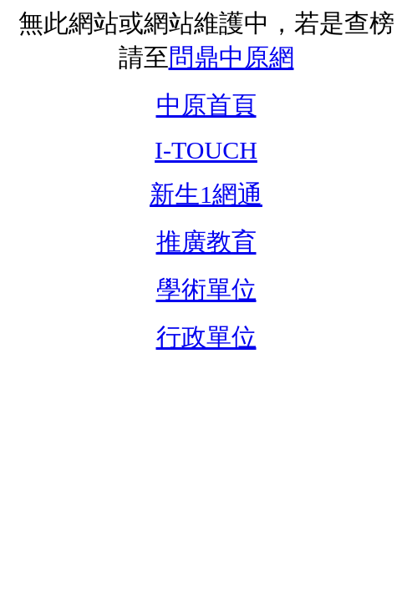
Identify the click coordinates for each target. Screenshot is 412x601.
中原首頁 (206, 105)
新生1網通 (206, 194)
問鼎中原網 (231, 57)
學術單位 (206, 289)
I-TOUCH (206, 150)
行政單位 (206, 337)
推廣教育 (206, 241)
